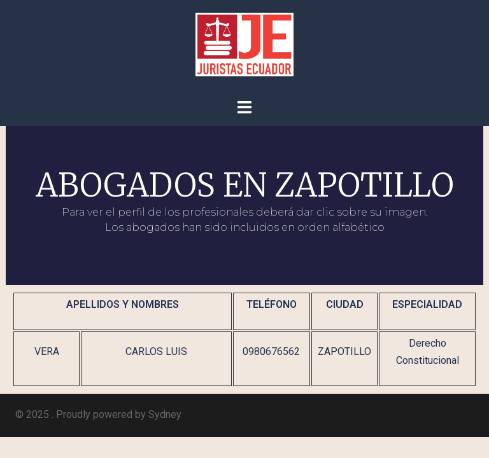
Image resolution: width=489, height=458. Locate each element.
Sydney (164, 414)
